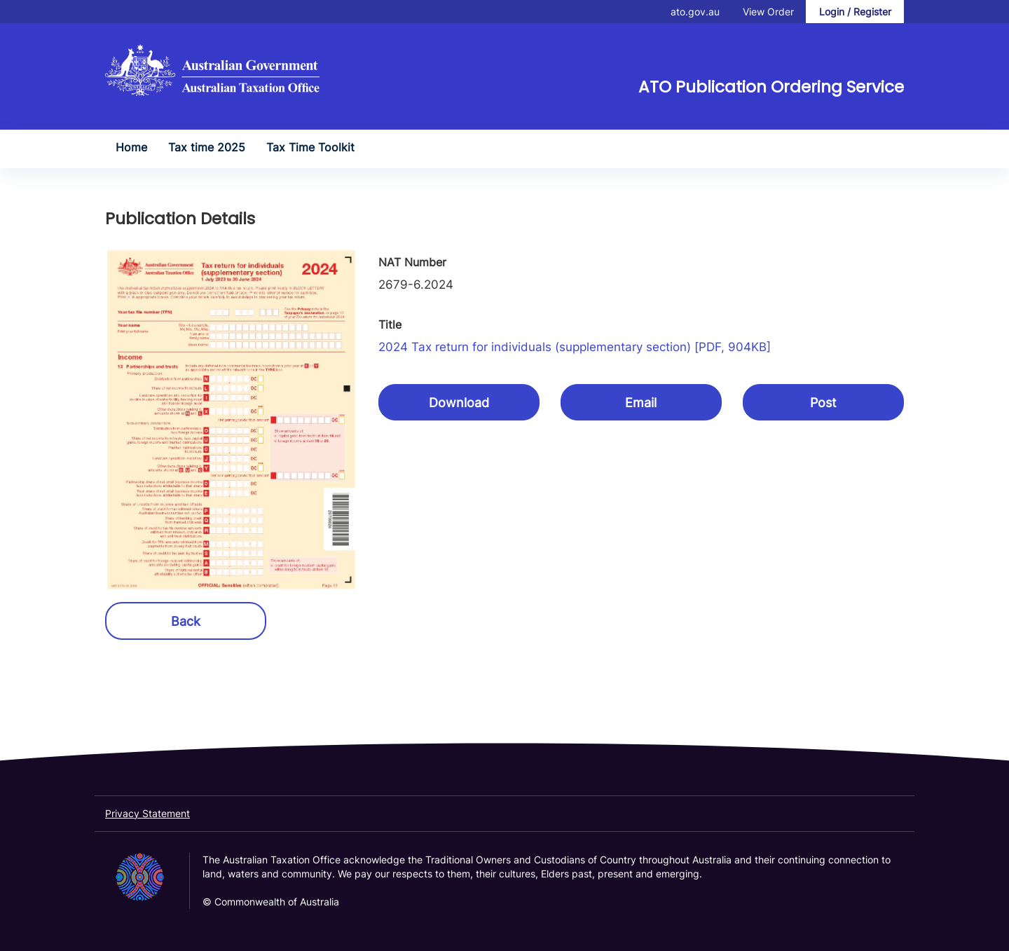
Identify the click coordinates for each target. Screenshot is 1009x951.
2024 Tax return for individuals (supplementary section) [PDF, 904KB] (574, 347)
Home (131, 147)
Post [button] (823, 402)
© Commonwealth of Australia (271, 902)
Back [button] (185, 621)
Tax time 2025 (206, 147)
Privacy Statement (147, 813)
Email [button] (641, 402)
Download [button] (459, 402)
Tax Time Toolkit (310, 147)
